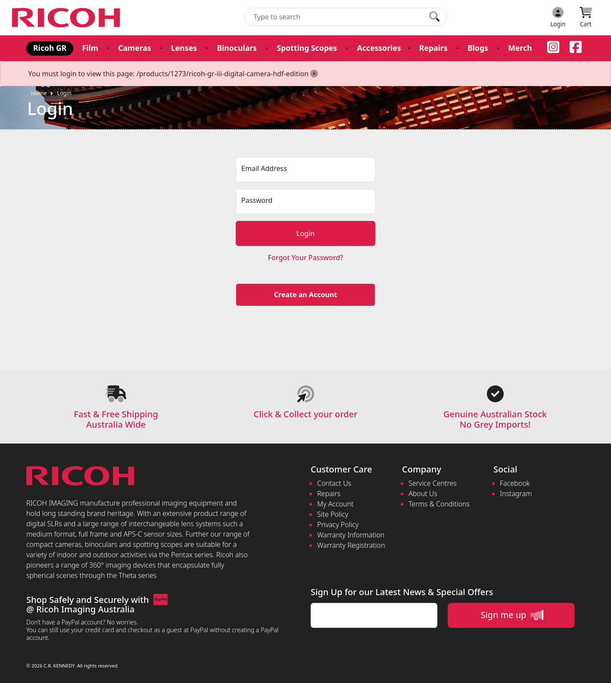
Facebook (515, 483)
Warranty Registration (351, 545)
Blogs (477, 48)
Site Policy (332, 514)
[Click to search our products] (434, 16)
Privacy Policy (337, 524)
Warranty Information (350, 535)
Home (39, 93)
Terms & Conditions (439, 504)
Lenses (184, 48)
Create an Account (305, 294)
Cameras (134, 48)
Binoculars (236, 48)
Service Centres (432, 483)
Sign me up (511, 614)
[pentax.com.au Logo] (67, 17)
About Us (422, 493)
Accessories (379, 48)
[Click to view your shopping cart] (586, 17)
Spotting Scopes (307, 48)
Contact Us (334, 483)
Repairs (433, 48)
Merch (519, 48)
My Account (335, 504)
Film (90, 48)
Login (64, 93)
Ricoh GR (49, 48)
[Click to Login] (558, 17)
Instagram (516, 493)
